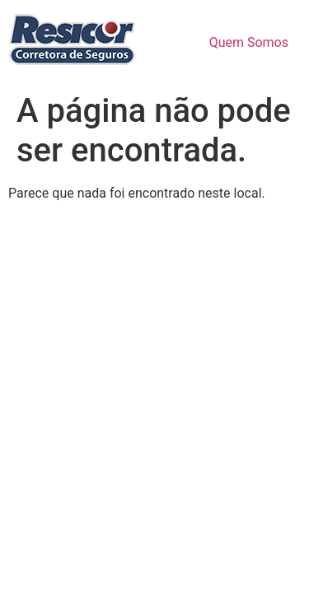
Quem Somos (248, 42)
